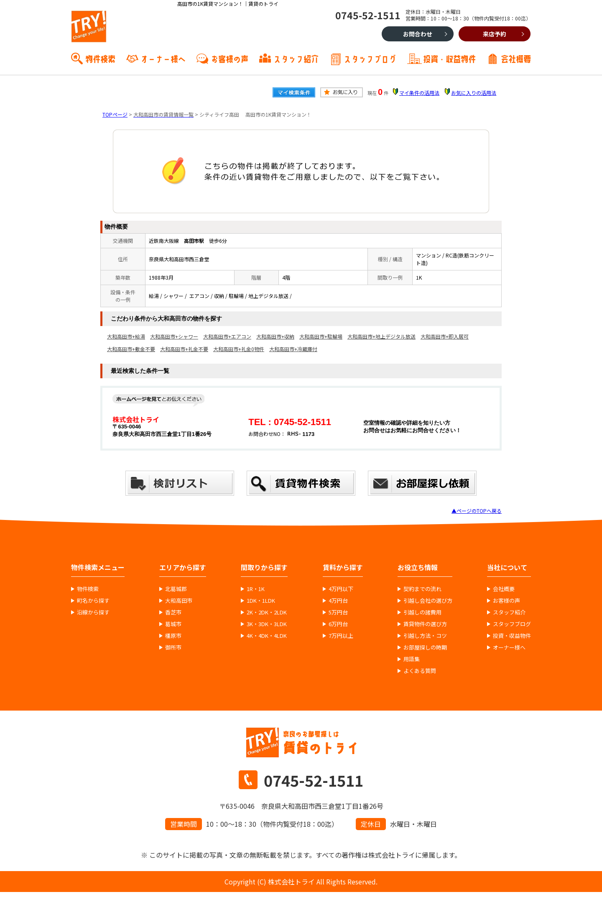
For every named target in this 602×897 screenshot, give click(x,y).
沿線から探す (93, 612)
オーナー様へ (163, 58)
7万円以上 (341, 636)
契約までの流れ (422, 589)
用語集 (411, 659)
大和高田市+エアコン (227, 336)
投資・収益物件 (449, 58)
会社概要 (516, 58)
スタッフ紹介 (296, 58)
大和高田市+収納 (275, 336)
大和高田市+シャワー (174, 336)
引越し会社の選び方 (427, 600)
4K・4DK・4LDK (267, 636)
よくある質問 (419, 671)
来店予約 (494, 34)
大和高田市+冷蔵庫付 (293, 348)
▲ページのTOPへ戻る (477, 510)
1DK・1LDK (261, 600)
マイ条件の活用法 (419, 92)
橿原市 (173, 636)
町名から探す (93, 600)
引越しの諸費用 (422, 612)
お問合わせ (417, 34)
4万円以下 (341, 589)
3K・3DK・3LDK (267, 624)
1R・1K (256, 589)
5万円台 (338, 612)
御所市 (173, 647)
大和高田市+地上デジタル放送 (381, 336)
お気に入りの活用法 (473, 92)
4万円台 (338, 600)
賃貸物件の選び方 (425, 624)
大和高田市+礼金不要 (184, 348)
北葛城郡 (176, 589)
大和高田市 (178, 600)
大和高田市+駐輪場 (320, 336)
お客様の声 (229, 58)
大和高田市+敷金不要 (131, 348)
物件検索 (100, 58)
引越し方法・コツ (425, 636)
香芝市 (173, 612)
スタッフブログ (370, 58)
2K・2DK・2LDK (267, 612)
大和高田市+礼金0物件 (238, 348)
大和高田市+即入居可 (445, 336)
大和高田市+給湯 (126, 336)
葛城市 (173, 624)
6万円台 (338, 624)
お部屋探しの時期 (425, 647)
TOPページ (115, 114)
